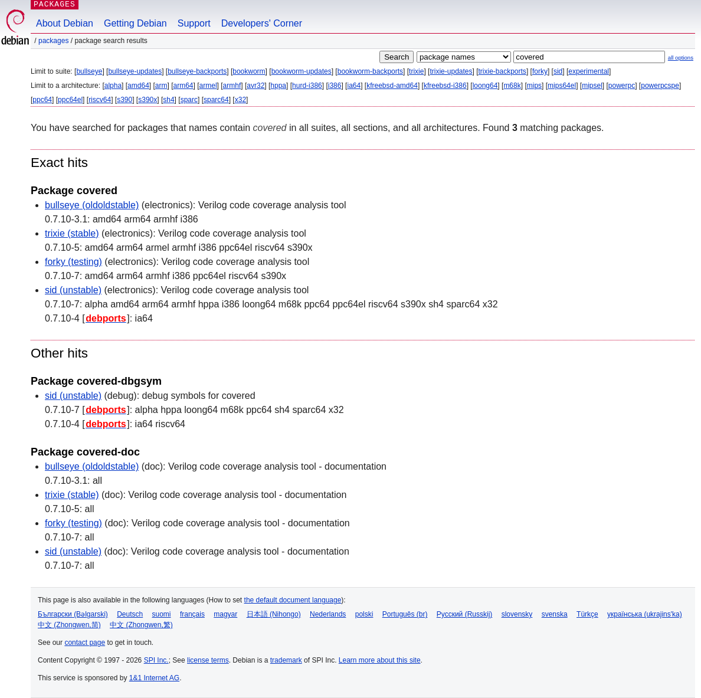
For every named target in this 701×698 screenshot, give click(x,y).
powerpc (621, 85)
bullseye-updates (135, 71)
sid (557, 71)
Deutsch (130, 614)
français (192, 614)
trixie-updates (451, 71)
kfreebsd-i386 (445, 85)
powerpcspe (660, 85)
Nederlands (328, 614)
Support (194, 23)
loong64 (485, 85)
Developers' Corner (261, 23)
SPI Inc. (156, 660)
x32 (240, 100)
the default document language (293, 600)
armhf (232, 85)
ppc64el (70, 100)
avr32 (255, 85)
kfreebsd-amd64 (392, 85)
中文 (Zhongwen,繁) (141, 625)
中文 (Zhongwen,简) (69, 625)
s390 (124, 100)
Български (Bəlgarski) (73, 614)
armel (208, 85)
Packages (53, 41)
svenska (555, 614)
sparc (189, 100)
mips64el (562, 85)
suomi (161, 614)
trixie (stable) (72, 233)
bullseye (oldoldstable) (92, 205)
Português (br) (405, 614)
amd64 (138, 85)
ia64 (354, 85)
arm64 (183, 85)
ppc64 (42, 100)
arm (161, 85)
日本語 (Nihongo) (274, 614)
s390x (147, 100)
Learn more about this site (380, 660)
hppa (278, 85)
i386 (335, 85)
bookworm (248, 71)
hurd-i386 (307, 85)
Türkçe (587, 614)
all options (680, 57)
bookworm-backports (370, 71)
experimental (588, 71)
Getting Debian (135, 23)
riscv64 (100, 100)
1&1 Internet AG (154, 678)
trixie (416, 71)
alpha (113, 85)
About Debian (64, 23)
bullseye (89, 71)
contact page (84, 642)
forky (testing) (73, 262)
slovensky (517, 614)
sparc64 (216, 100)
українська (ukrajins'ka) (644, 614)
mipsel (592, 85)
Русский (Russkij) (465, 614)
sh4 (168, 100)
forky (540, 71)
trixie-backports (502, 71)
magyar (225, 614)
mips (534, 85)
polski (364, 614)
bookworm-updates (301, 71)
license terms (208, 660)
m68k (511, 85)
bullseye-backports (197, 71)
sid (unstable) (73, 290)
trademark (286, 660)
